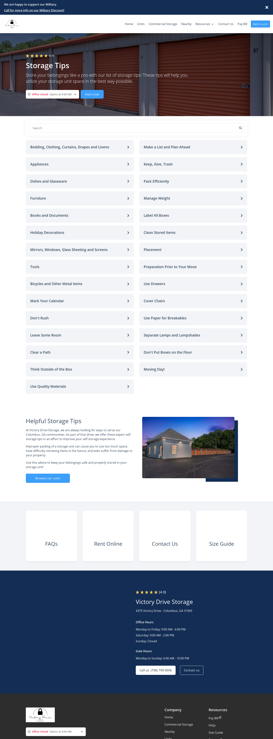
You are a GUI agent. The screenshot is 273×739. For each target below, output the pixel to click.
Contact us (192, 670)
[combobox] (52, 94)
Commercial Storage (179, 724)
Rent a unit (260, 24)
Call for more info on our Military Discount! (34, 10)
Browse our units (47, 478)
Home (169, 717)
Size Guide (216, 733)
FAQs (212, 725)
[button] (80, 147)
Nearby (170, 732)
